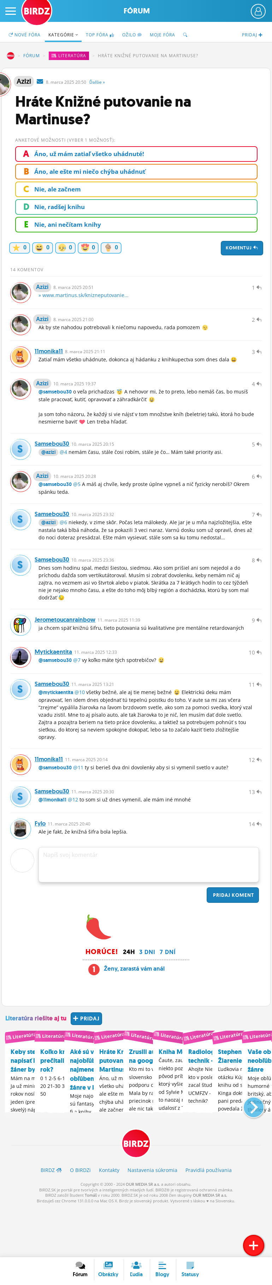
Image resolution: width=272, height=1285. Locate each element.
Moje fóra (162, 35)
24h (129, 1001)
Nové (24, 35)
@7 (77, 695)
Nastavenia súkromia (152, 1219)
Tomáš (91, 1245)
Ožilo (132, 35)
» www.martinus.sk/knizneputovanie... (84, 298)
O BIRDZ (80, 1219)
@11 (78, 809)
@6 (63, 547)
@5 (77, 505)
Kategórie (63, 35)
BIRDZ (10, 56)
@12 (73, 845)
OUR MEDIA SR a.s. (143, 1234)
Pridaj (233, 944)
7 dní (168, 1001)
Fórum (137, 11)
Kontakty (109, 1219)
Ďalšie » (97, 82)
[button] (248, 1153)
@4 (63, 469)
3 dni (147, 1001)
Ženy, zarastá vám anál (134, 1018)
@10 (80, 731)
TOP (100, 35)
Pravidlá (208, 1219)
